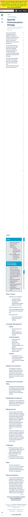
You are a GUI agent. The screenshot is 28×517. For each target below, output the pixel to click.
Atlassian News (20, 511)
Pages (8, 14)
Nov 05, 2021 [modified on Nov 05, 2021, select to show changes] (17, 28)
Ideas (23, 206)
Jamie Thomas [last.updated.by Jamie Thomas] (10, 28)
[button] (16, 11)
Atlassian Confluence (16, 509)
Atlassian (16, 515)
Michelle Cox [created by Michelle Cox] (14, 27)
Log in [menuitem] (20, 10)
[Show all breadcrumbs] (12, 14)
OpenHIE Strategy (12, 17)
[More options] (24, 15)
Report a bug (12, 511)
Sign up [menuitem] (25, 10)
